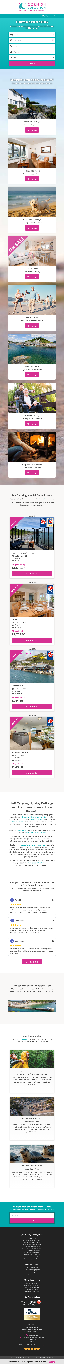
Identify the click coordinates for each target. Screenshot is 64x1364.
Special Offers (44, 499)
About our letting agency (32, 1269)
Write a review (40, 1345)
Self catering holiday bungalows (32, 1248)
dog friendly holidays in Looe (36, 832)
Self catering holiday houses (32, 1244)
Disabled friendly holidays (32, 1259)
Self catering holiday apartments (32, 1246)
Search (32, 63)
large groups (22, 830)
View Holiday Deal (32, 574)
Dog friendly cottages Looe (32, 1252)
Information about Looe (32, 1287)
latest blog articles (23, 1039)
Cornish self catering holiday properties (32, 845)
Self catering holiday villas (32, 1250)
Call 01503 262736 (48, 16)
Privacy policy (32, 1276)
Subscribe (32, 1221)
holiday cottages (36, 819)
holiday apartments (17, 822)
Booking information (32, 1283)
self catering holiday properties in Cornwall (35, 817)
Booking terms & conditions (32, 1274)
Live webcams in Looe (32, 1291)
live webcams (47, 989)
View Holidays (32, 130)
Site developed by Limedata (44, 1357)
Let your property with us (32, 1272)
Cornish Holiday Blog (32, 1267)
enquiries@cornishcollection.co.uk (38, 863)
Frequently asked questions (32, 1285)
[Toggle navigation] (9, 16)
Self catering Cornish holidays (32, 1240)
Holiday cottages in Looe (32, 1242)
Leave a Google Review (32, 962)
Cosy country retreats (32, 1257)
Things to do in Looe (32, 1289)
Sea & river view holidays (32, 1254)
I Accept (52, 1362)
